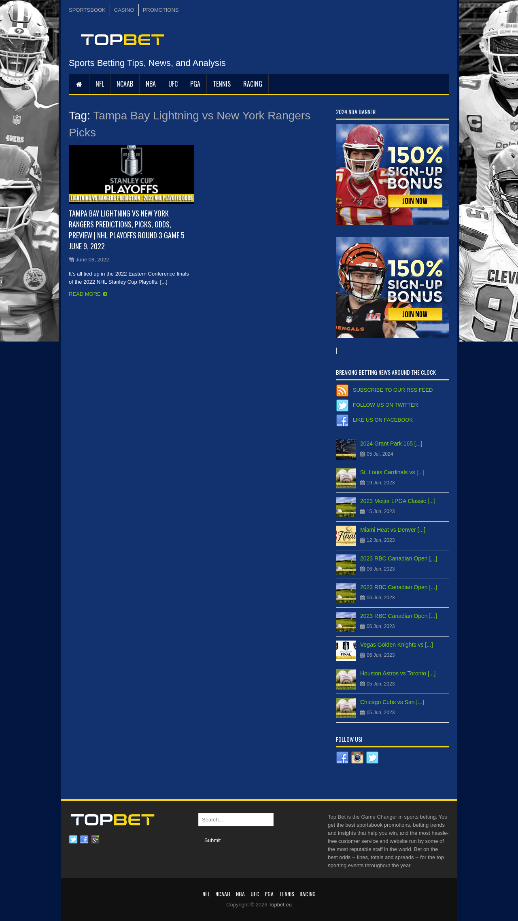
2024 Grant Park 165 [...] (391, 443)
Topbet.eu (280, 905)
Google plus (95, 839)
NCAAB (125, 84)
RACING (252, 84)
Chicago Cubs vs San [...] (392, 702)
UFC (173, 84)
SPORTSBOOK (87, 10)
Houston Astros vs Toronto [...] (398, 673)
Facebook (84, 839)
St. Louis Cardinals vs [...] (392, 472)
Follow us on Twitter (385, 405)
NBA (151, 84)
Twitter (73, 839)
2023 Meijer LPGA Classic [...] (397, 501)
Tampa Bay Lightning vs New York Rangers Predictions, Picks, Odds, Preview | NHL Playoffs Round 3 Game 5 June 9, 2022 (127, 229)
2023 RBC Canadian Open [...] (398, 558)
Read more (85, 294)
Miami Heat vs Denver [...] (392, 529)
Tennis (222, 84)
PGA (195, 84)
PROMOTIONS (161, 10)
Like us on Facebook (383, 420)
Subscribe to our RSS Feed (393, 390)
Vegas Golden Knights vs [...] (396, 644)
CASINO (124, 10)
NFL (100, 84)
